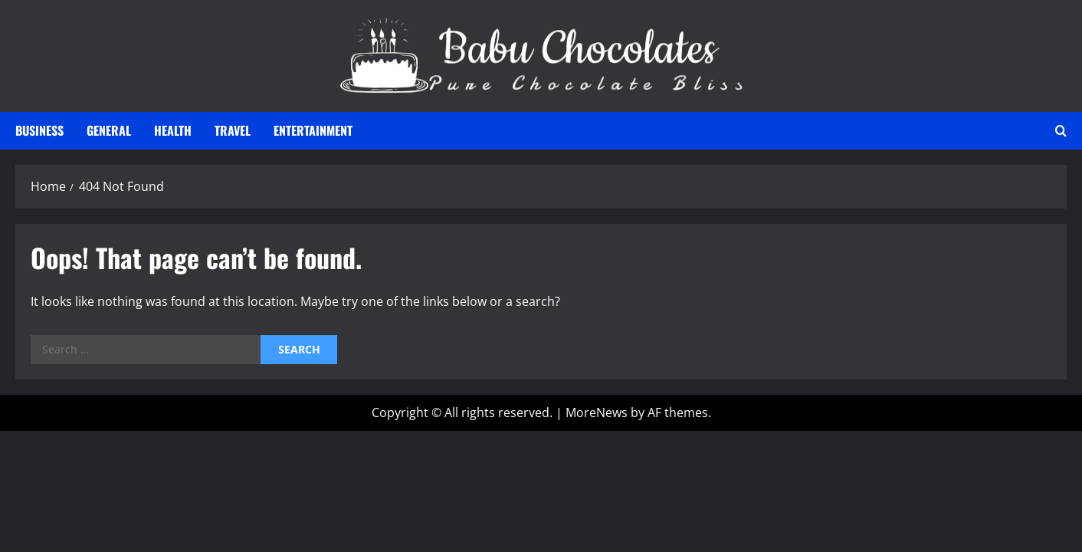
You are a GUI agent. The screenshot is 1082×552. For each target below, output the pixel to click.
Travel (233, 130)
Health (173, 130)
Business (39, 130)
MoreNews (597, 412)
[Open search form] (1061, 131)
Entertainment (313, 130)
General (109, 130)
